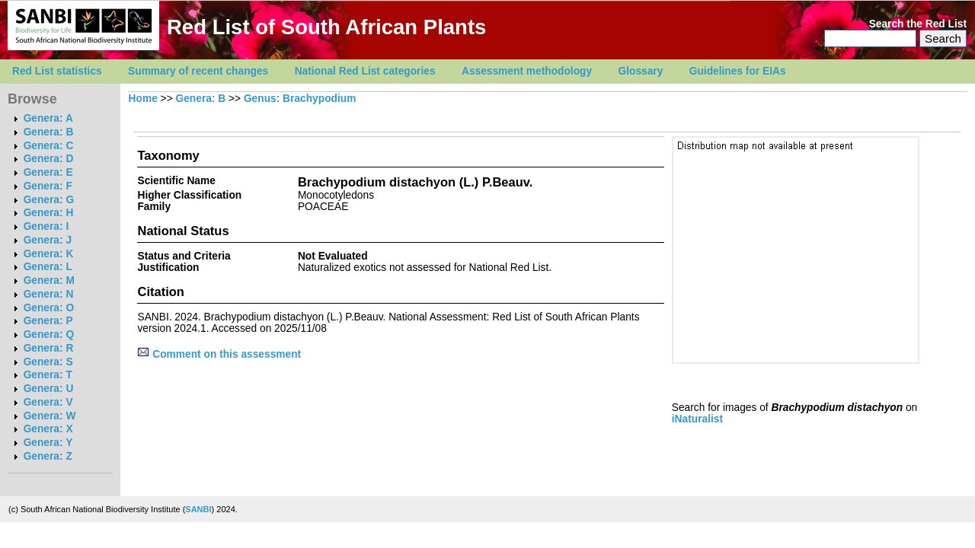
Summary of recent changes (198, 71)
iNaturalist (697, 419)
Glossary (641, 71)
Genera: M (49, 280)
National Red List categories (365, 71)
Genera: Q (49, 334)
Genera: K (49, 254)
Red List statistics (57, 71)
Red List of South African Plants (326, 27)
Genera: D (49, 158)
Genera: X (48, 429)
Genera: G (49, 200)
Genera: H (49, 212)
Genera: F (48, 186)
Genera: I (46, 226)
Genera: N (49, 294)
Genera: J (48, 240)
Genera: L (48, 266)
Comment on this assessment (219, 354)
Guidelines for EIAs (737, 71)
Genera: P (48, 321)
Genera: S (48, 362)
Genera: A (48, 118)
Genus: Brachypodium (300, 98)
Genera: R (49, 348)
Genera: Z (48, 456)
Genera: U (49, 388)
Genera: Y (48, 442)
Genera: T (48, 375)
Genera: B (49, 132)
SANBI (198, 509)
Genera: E (48, 172)
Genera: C (49, 145)
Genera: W (50, 416)
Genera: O (49, 308)
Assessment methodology (527, 71)
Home (143, 98)
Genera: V (48, 402)
